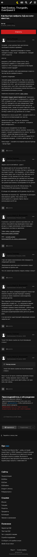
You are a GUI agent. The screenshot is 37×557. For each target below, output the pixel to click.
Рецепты (4, 508)
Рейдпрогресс (6, 492)
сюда (9, 80)
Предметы (5, 511)
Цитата (10, 150)
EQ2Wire (4, 479)
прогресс (16, 458)
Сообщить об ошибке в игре (11, 540)
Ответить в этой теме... (13, 417)
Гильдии (4, 505)
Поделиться (9, 427)
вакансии (26, 458)
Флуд (13, 25)
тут (15, 111)
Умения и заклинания (8, 518)
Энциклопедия (6, 476)
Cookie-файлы (22, 550)
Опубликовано (16, 41)
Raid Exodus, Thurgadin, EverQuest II (14, 9)
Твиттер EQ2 (5, 531)
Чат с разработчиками (9, 534)
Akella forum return (7, 544)
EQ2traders (5, 485)
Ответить (18, 32)
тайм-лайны (24, 93)
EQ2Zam (4, 482)
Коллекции (5, 514)
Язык (13, 550)
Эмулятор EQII (6, 528)
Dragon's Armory (7, 488)
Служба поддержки (8, 537)
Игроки (3, 502)
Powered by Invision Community (18, 554)
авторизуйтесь (12, 403)
